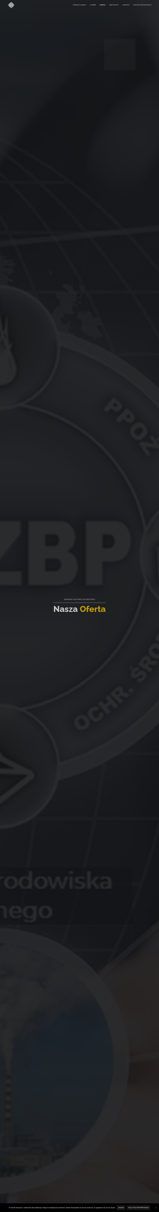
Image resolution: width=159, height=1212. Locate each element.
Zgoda (121, 1208)
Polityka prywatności (138, 1208)
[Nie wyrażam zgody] (156, 1207)
